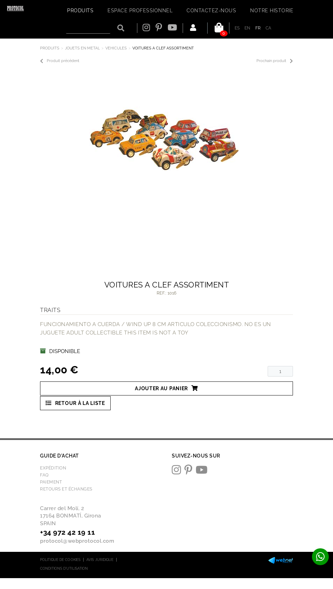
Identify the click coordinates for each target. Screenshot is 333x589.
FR (258, 28)
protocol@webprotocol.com (77, 541)
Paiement (51, 482)
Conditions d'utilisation (64, 568)
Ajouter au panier (166, 388)
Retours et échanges (66, 489)
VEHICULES (116, 48)
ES (237, 28)
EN (247, 28)
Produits (49, 48)
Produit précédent (59, 61)
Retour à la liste (75, 403)
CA (269, 28)
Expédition (53, 468)
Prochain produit (274, 61)
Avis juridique (99, 560)
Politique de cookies (60, 560)
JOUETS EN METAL (82, 48)
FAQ (44, 475)
